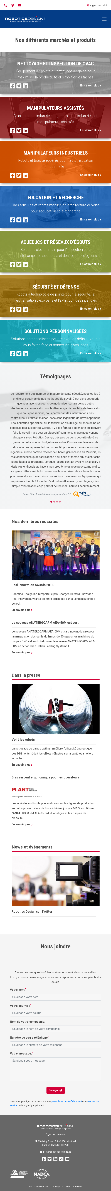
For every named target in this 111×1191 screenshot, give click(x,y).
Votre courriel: (20, 1006)
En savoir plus (90, 85)
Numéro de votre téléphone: (29, 1037)
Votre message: (21, 1053)
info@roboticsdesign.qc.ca (55, 1151)
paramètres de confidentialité (66, 1101)
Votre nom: (18, 989)
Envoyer (55, 1090)
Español (102, 5)
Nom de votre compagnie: (27, 1021)
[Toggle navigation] (104, 19)
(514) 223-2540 (55, 1134)
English (93, 5)
